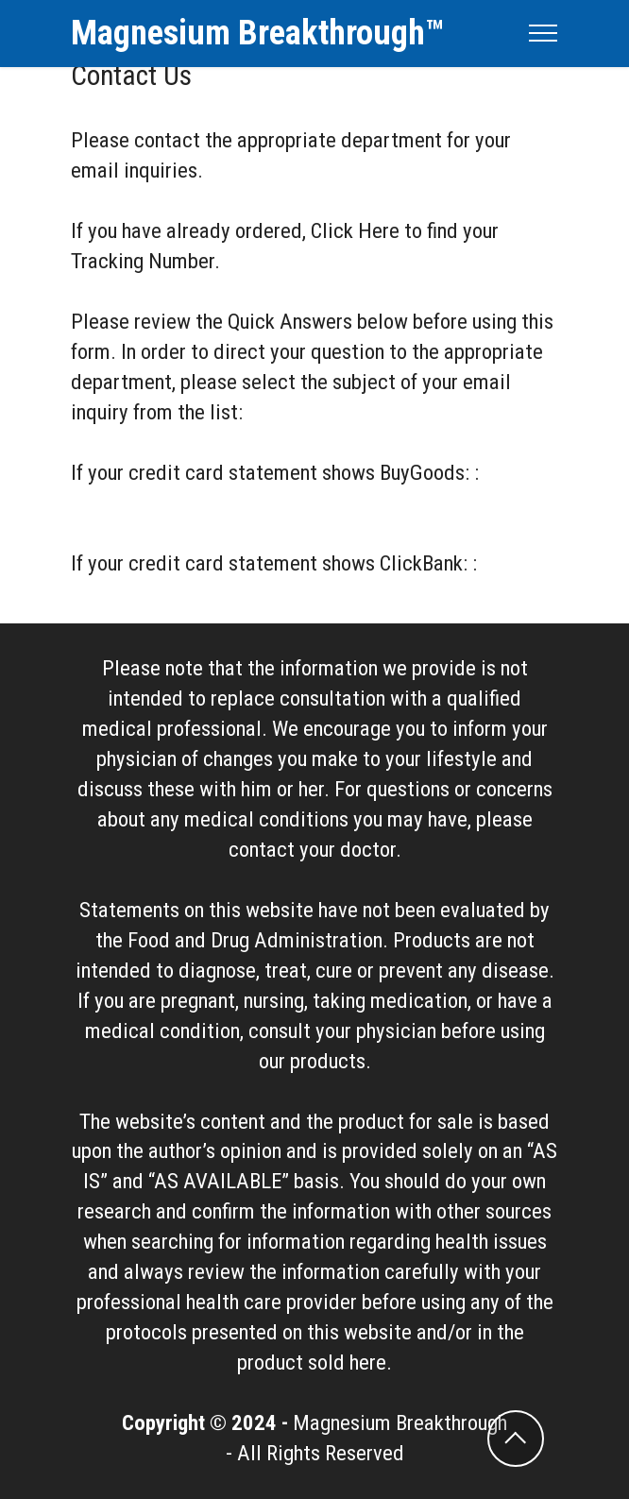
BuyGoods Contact (149, 503)
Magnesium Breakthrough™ (257, 33)
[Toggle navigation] (543, 33)
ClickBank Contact (148, 593)
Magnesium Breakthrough (400, 1423)
